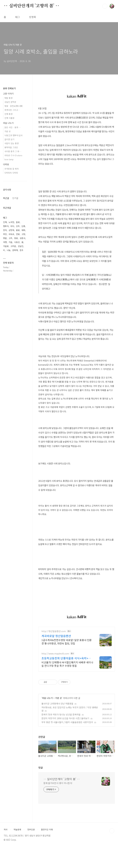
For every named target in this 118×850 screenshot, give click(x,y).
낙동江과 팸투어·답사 (13, 135)
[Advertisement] (76, 652)
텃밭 (5, 238)
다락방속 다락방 (11, 172)
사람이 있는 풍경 (11, 143)
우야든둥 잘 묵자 (11, 168)
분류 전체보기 (9, 88)
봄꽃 (18, 230)
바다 (12, 226)
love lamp (9, 159)
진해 (5, 222)
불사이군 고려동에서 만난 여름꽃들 (57, 706)
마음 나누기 (47, 700)
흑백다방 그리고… (12, 109)
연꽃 (18, 234)
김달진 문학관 (10, 101)
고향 (23, 234)
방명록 (32, 17)
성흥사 (22, 238)
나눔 (8, 250)
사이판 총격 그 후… (12, 151)
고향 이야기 (8, 93)
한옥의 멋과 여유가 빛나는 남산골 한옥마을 (61, 717)
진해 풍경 (8, 113)
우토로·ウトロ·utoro (13, 155)
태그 (17, 17)
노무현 (11, 222)
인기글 (15, 198)
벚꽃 (16, 238)
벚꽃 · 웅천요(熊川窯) (13, 105)
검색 (104, 6)
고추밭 (13, 246)
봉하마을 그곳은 (11, 147)
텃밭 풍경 (8, 97)
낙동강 (17, 242)
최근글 (6, 198)
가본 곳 (58, 700)
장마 (5, 230)
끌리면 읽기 (9, 139)
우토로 (11, 234)
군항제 (11, 230)
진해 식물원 (9, 117)
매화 (23, 230)
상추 (18, 226)
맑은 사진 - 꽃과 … (12, 127)
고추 (10, 238)
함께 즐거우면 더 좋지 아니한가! (57, 786)
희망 (5, 234)
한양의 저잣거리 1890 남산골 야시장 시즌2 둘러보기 (65, 721)
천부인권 (31, 832)
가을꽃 (6, 246)
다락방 (6, 164)
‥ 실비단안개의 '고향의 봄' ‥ (31, 6)
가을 (10, 242)
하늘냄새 (17, 832)
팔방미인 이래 (47, 832)
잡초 (21, 250)
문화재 (15, 250)
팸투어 (6, 226)
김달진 (20, 246)
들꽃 (18, 222)
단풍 (23, 226)
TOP (111, 833)
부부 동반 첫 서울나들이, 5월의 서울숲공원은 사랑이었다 (67, 725)
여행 (5, 242)
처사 (5, 832)
